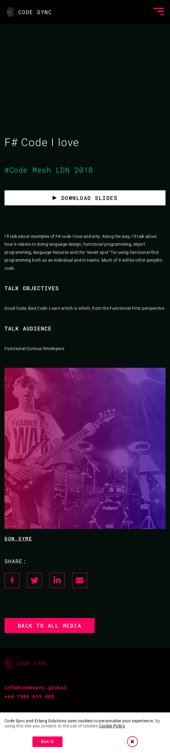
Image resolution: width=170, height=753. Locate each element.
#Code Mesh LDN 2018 (49, 170)
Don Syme (18, 538)
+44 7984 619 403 (29, 696)
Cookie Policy (112, 726)
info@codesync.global (36, 687)
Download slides (89, 197)
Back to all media (50, 625)
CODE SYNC (29, 12)
